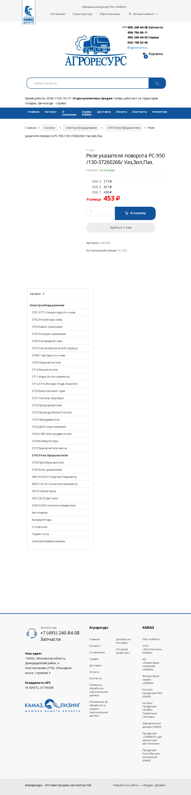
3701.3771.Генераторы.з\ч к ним (53, 312)
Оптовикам (57, 14)
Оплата (121, 111)
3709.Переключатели (46, 362)
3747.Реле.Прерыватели (123, 128)
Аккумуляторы (41, 520)
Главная (33, 111)
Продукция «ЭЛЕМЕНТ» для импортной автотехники (152, 739)
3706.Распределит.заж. (47, 341)
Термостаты (40, 534)
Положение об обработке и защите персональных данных (98, 708)
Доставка (104, 111)
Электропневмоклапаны (48, 541)
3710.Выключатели (45, 370)
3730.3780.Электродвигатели (51, 434)
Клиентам (159, 111)
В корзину (138, 213)
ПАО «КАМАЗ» (151, 639)
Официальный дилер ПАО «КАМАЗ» (104, 7)
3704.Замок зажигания (47, 327)
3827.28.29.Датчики (45, 498)
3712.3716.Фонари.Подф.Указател (55, 384)
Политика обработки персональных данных (98, 690)
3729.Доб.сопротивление (49, 427)
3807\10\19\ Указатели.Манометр (55, 484)
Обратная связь (110, 14)
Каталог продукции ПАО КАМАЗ (152, 693)
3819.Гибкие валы (44, 491)
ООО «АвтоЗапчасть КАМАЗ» (152, 649)
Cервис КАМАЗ (87, 113)
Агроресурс (33, 785)
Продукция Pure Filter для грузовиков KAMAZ (151, 755)
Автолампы (40, 512)
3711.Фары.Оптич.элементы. (51, 376)
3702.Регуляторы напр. (47, 319)
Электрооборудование (81, 128)
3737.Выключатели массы (49, 448)
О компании (69, 113)
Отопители (39, 527)
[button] (143, 14)
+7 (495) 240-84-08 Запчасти (142, 27)
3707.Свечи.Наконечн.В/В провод (54, 348)
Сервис (94, 659)
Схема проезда (82, 14)
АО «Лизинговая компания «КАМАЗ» (150, 664)
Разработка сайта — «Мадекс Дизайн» (139, 785)
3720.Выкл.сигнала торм (48, 391)
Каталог (51, 111)
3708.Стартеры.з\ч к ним (48, 355)
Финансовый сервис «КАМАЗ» (150, 679)
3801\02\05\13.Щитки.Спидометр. (54, 477)
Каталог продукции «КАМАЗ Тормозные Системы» (149, 710)
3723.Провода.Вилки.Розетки (51, 412)
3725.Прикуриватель (46, 419)
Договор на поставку (123, 641)
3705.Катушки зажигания (49, 334)
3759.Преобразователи (48, 462)
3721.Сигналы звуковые (48, 398)
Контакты (139, 111)
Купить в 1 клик (121, 227)
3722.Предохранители (47, 405)
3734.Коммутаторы (45, 441)
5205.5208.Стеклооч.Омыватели (54, 505)
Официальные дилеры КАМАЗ (151, 725)
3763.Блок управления (47, 470)
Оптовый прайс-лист (123, 651)
